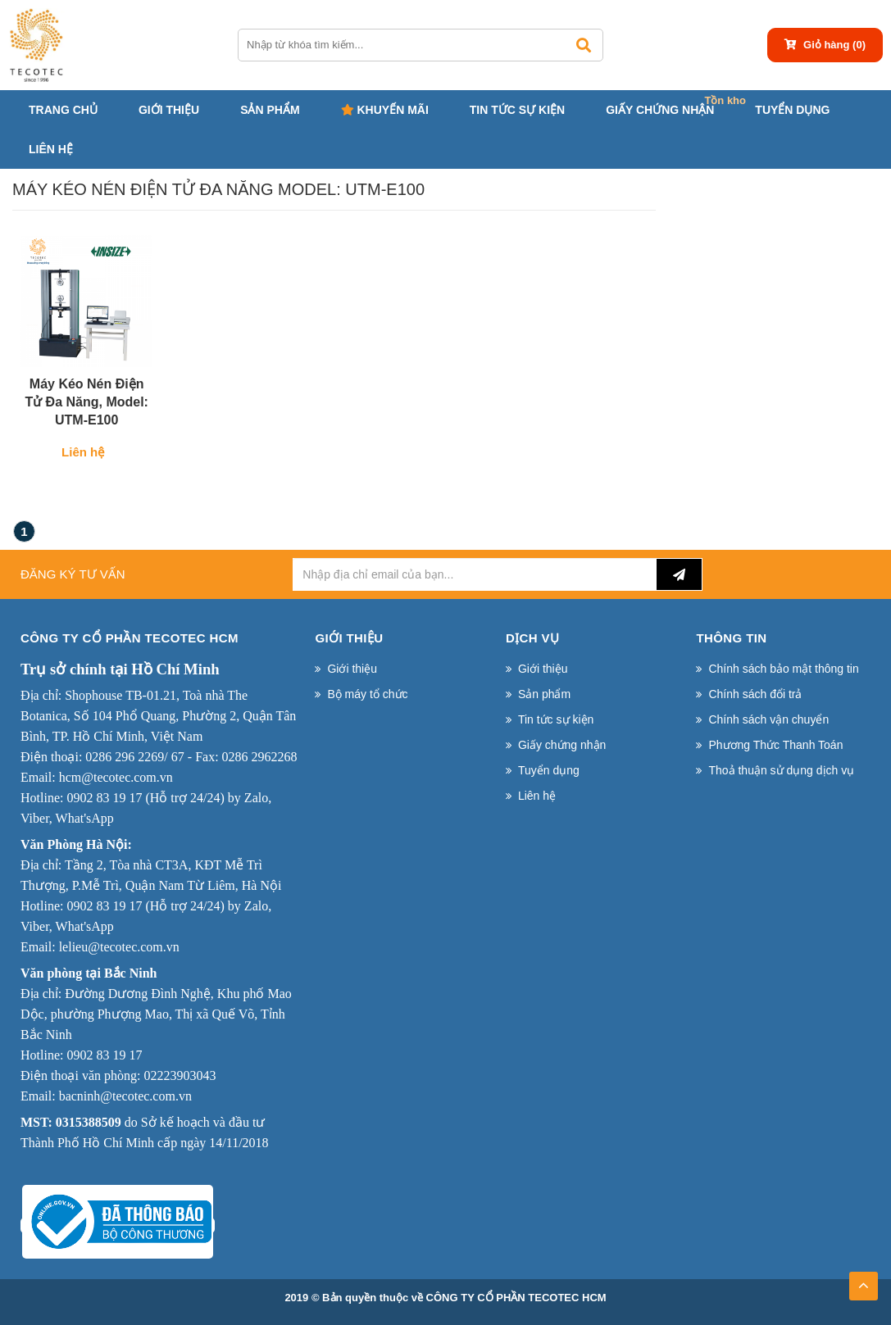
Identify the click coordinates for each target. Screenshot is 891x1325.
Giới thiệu (169, 109)
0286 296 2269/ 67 (134, 757)
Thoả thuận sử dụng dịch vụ (781, 770)
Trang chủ (63, 109)
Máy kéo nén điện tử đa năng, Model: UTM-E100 (86, 402)
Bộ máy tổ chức (367, 694)
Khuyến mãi (385, 109)
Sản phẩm (269, 109)
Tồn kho (725, 100)
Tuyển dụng (792, 109)
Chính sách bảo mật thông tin (783, 668)
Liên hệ (51, 149)
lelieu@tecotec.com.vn (119, 947)
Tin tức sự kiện (517, 109)
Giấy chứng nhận (660, 109)
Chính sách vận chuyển (768, 719)
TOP (863, 1280)
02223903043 (179, 1075)
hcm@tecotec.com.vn (116, 777)
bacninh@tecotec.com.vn (125, 1096)
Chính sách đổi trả (755, 694)
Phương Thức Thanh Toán (775, 744)
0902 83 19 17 (104, 798)
